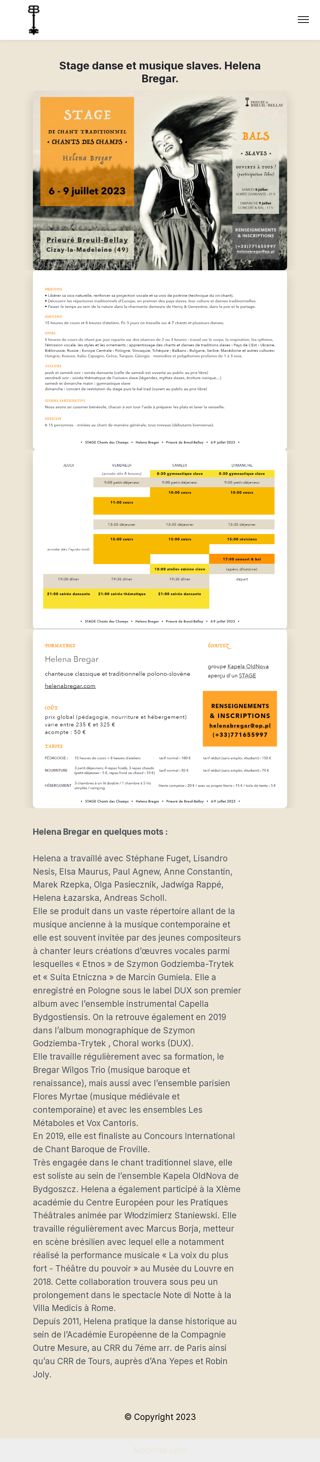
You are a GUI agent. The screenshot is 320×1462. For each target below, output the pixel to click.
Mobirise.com (160, 1450)
